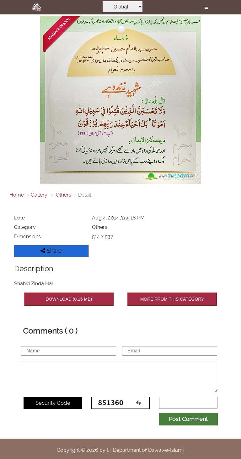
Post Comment (188, 419)
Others (63, 195)
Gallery (39, 195)
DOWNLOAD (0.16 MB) (69, 299)
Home (16, 195)
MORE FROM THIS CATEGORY (172, 299)
